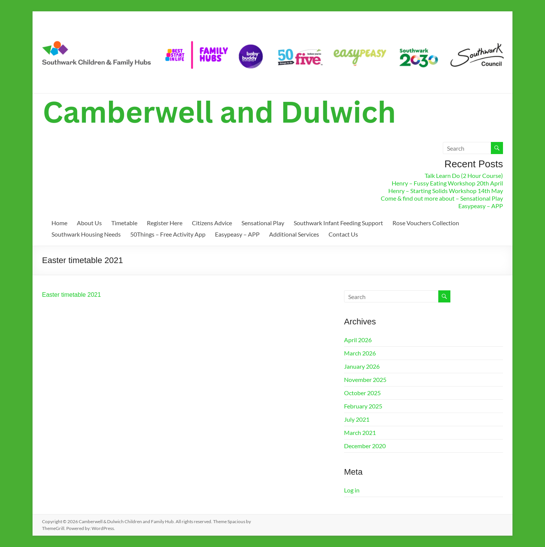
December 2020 (365, 445)
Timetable (124, 222)
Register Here (164, 222)
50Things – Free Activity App (168, 234)
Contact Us (343, 234)
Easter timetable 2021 (71, 294)
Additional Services (294, 234)
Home (59, 222)
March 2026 (360, 353)
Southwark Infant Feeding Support (338, 222)
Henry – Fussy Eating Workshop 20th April (447, 183)
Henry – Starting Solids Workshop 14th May (445, 190)
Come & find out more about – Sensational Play (442, 198)
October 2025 (362, 392)
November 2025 (365, 379)
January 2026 (362, 366)
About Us (89, 222)
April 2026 (358, 339)
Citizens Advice (212, 222)
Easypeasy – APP (480, 205)
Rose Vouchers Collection (425, 222)
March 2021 (360, 432)
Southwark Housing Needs (86, 234)
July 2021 (356, 419)
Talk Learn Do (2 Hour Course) (464, 175)
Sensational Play (262, 222)
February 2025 (363, 406)
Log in (352, 490)
